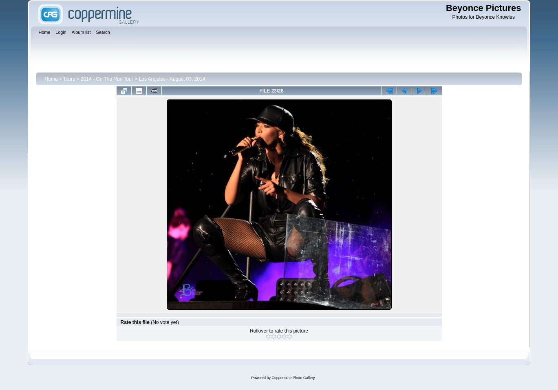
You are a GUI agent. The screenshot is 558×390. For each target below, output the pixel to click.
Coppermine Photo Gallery (293, 378)
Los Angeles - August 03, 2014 (172, 79)
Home (50, 79)
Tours (69, 79)
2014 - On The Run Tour (107, 79)
